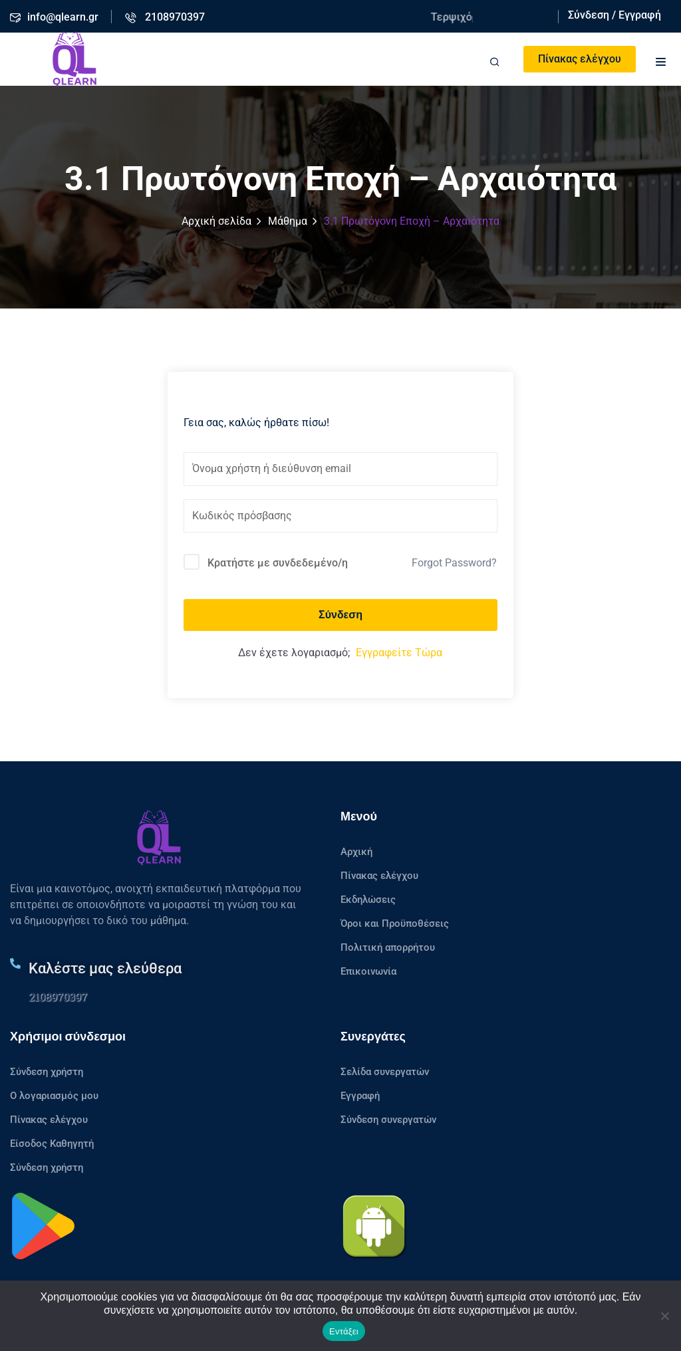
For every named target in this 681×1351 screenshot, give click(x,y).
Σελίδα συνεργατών (384, 1072)
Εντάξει (343, 1331)
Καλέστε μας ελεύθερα (105, 968)
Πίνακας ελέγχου (579, 59)
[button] (661, 60)
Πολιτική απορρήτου (387, 947)
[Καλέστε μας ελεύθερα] (15, 963)
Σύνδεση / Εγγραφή (614, 15)
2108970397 (58, 996)
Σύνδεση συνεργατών (388, 1120)
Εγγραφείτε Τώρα (399, 652)
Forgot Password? (454, 562)
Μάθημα (287, 221)
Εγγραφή (360, 1096)
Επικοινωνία (368, 971)
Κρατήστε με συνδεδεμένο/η (277, 562)
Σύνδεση (340, 614)
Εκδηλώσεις (368, 900)
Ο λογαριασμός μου (54, 1096)
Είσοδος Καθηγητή (52, 1144)
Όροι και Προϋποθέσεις (394, 923)
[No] (664, 1315)
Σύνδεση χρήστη (46, 1072)
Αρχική (356, 852)
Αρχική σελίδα (216, 221)
